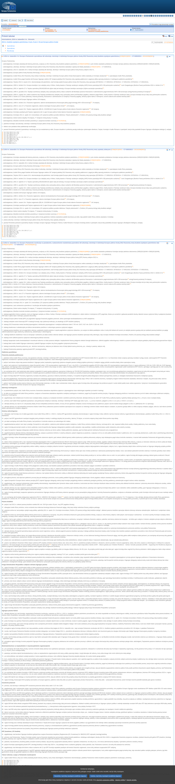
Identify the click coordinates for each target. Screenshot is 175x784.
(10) (3, 143)
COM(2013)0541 (125, 56)
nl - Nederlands (157, 16)
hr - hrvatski (145, 16)
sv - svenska (172, 16)
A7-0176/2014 (6, 30)
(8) (2, 141)
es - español (126, 16)
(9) (2, 142)
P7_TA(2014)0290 (138, 30)
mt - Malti (155, 16)
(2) (2, 133)
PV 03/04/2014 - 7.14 (94, 30)
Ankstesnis (13, 20)
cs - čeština (128, 16)
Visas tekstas (30, 20)
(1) (2, 132)
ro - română (164, 16)
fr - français (141, 16)
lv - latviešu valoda (149, 16)
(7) (2, 139)
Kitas (20, 20)
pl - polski (160, 16)
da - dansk (130, 16)
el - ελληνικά (136, 16)
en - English (138, 16)
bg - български (124, 16)
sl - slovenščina (168, 16)
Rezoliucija (10, 51)
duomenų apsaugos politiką (105, 782)
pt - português (162, 16)
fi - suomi (170, 16)
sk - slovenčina (166, 16)
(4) (2, 136)
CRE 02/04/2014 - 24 (51, 31)
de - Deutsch (132, 16)
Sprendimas (11, 46)
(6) (2, 138)
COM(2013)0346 (45, 72)
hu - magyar (153, 16)
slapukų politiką (120, 782)
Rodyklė (5, 20)
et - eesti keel (134, 16)
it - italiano (147, 16)
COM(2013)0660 (85, 112)
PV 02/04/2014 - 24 (50, 30)
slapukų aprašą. (132, 782)
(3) (2, 134)
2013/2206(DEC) (13, 24)
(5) (2, 137)
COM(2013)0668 (84, 64)
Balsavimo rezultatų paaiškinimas (98, 31)
